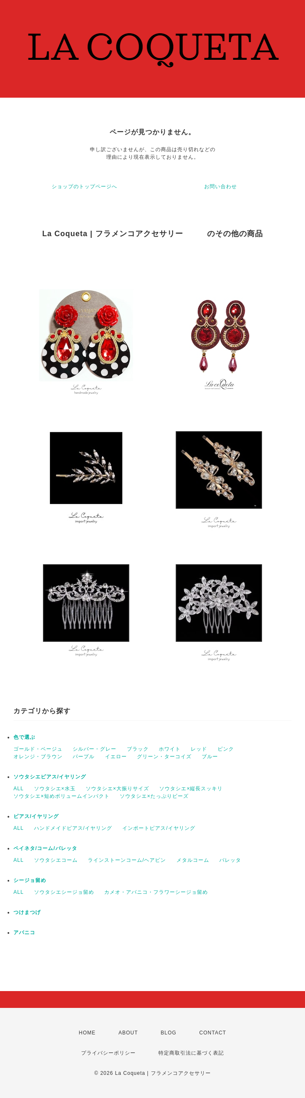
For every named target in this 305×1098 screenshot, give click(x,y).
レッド (199, 749)
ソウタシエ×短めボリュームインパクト (61, 796)
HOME (87, 1033)
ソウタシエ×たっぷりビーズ (154, 796)
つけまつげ (27, 912)
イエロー (116, 757)
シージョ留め (29, 880)
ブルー (210, 757)
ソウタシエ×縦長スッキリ (191, 789)
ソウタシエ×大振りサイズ (117, 789)
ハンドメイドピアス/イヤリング (73, 828)
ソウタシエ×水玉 (55, 789)
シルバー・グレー (94, 749)
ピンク (226, 749)
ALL (18, 789)
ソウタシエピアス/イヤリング (49, 777)
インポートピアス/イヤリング (158, 828)
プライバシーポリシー (108, 1053)
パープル (84, 757)
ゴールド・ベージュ (38, 749)
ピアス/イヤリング (36, 816)
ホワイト (170, 749)
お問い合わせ (220, 186)
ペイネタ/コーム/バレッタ (45, 848)
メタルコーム (192, 860)
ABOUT (128, 1033)
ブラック (138, 749)
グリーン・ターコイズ (164, 757)
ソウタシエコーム (56, 860)
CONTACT (212, 1033)
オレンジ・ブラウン (38, 757)
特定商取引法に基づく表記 (191, 1053)
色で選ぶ (24, 737)
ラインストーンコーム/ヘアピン (127, 860)
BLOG (168, 1033)
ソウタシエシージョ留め (64, 892)
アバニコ (24, 932)
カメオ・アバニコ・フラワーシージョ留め (156, 892)
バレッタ (230, 860)
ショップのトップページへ (84, 186)
